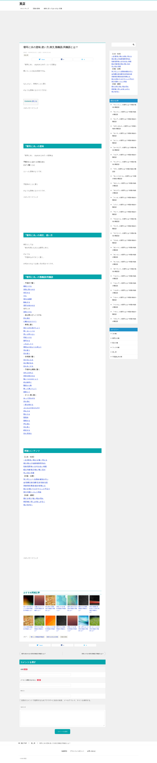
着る (25, 463)
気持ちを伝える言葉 (52, 636)
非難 (29, 492)
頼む (30, 489)
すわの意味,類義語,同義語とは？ (28, 627)
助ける (25, 489)
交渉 (38, 482)
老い (31, 460)
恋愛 (32, 473)
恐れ (41, 498)
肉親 (45, 466)
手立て (47, 489)
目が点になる (28, 360)
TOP (24, 743)
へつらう (34, 492)
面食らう (26, 392)
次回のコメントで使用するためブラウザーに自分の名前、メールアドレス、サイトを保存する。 (56, 700)
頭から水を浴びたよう (31, 328)
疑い (34, 498)
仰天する (26, 293)
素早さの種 (115, 338)
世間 (29, 466)
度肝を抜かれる (29, 305)
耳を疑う (26, 350)
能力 (32, 469)
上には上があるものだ (31, 408)
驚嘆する (26, 421)
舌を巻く (26, 427)
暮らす (29, 463)
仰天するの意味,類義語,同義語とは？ (39, 628)
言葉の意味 (36, 8)
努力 (25, 492)
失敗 (42, 482)
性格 (25, 466)
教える (35, 460)
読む (29, 473)
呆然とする (27, 312)
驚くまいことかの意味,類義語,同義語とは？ (94, 628)
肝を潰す (26, 318)
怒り (30, 498)
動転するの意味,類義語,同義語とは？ (83, 608)
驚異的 (25, 417)
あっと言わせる (29, 398)
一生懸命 (36, 479)
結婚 (34, 463)
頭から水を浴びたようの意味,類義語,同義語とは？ (28, 608)
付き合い (39, 466)
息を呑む (26, 401)
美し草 (26, 55)
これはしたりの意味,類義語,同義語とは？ (50, 628)
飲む (36, 469)
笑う (31, 505)
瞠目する (26, 430)
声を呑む (26, 424)
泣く (43, 501)
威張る (42, 479)
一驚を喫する (28, 405)
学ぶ (25, 473)
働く (40, 469)
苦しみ (33, 501)
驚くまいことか (29, 331)
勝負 (32, 485)
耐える (43, 485)
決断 (34, 482)
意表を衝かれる (29, 376)
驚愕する (26, 341)
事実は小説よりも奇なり (32, 347)
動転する (26, 302)
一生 (25, 460)
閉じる (34, 101)
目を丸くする (28, 366)
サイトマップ (24, 8)
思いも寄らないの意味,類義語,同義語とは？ (83, 628)
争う (25, 479)
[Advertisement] (78, 26)
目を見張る (27, 433)
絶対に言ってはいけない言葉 (53, 8)
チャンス (41, 489)
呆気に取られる (29, 289)
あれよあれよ (28, 373)
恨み (38, 498)
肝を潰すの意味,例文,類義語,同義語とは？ (50, 608)
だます (35, 489)
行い (46, 479)
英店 (22, 3)
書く (40, 460)
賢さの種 (115, 343)
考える (44, 460)
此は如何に (27, 382)
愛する (25, 498)
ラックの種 (115, 347)
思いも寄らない (29, 334)
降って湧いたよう (30, 389)
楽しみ (38, 501)
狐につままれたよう (30, 379)
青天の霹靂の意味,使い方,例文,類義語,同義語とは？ (94, 609)
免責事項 (64, 751)
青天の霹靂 (27, 299)
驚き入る (26, 414)
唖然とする (27, 286)
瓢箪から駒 (27, 385)
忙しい (29, 479)
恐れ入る (26, 411)
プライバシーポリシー (77, 751)
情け (25, 505)
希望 (25, 501)
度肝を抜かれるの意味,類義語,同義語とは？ (72, 608)
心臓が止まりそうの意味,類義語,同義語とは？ (39, 608)
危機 (27, 482)
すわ (25, 296)
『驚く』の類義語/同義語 (37, 636)
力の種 (114, 333)
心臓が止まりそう (30, 321)
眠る (25, 469)
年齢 (29, 469)
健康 (38, 463)
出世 (46, 482)
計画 (31, 482)
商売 (29, 485)
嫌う (29, 501)
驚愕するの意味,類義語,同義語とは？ (61, 628)
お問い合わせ (91, 751)
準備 (25, 485)
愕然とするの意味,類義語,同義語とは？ (72, 628)
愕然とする (27, 337)
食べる (33, 466)
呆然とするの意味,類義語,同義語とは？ (61, 608)
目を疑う (26, 353)
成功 (36, 485)
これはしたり (28, 344)
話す (44, 469)
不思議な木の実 (117, 357)
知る (44, 463)
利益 (39, 492)
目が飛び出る (28, 363)
